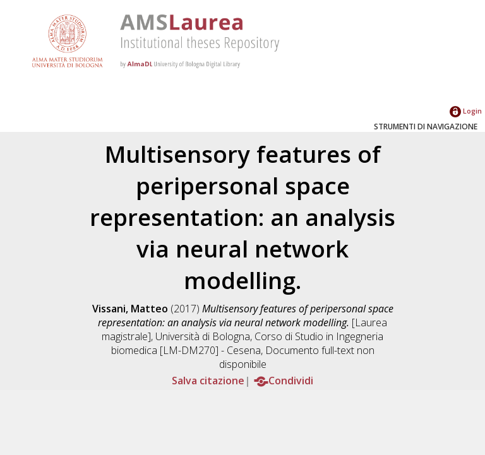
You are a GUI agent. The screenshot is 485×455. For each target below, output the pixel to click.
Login (466, 110)
